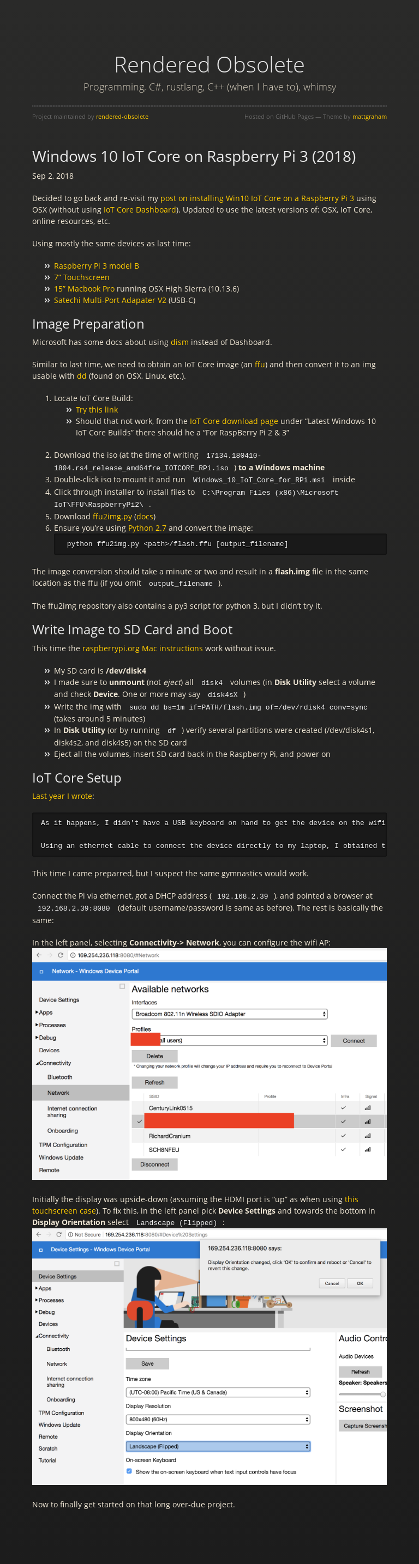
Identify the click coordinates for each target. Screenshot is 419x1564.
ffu (260, 364)
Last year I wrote (62, 790)
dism (180, 342)
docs (144, 513)
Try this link (97, 409)
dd (82, 376)
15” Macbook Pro (84, 288)
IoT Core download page (234, 421)
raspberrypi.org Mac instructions (142, 645)
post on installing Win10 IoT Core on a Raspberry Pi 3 (257, 198)
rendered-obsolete (122, 116)
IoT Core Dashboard (140, 209)
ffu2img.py (112, 513)
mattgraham (369, 116)
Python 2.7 (147, 525)
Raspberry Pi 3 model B (96, 265)
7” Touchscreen (82, 277)
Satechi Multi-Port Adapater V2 (110, 300)
